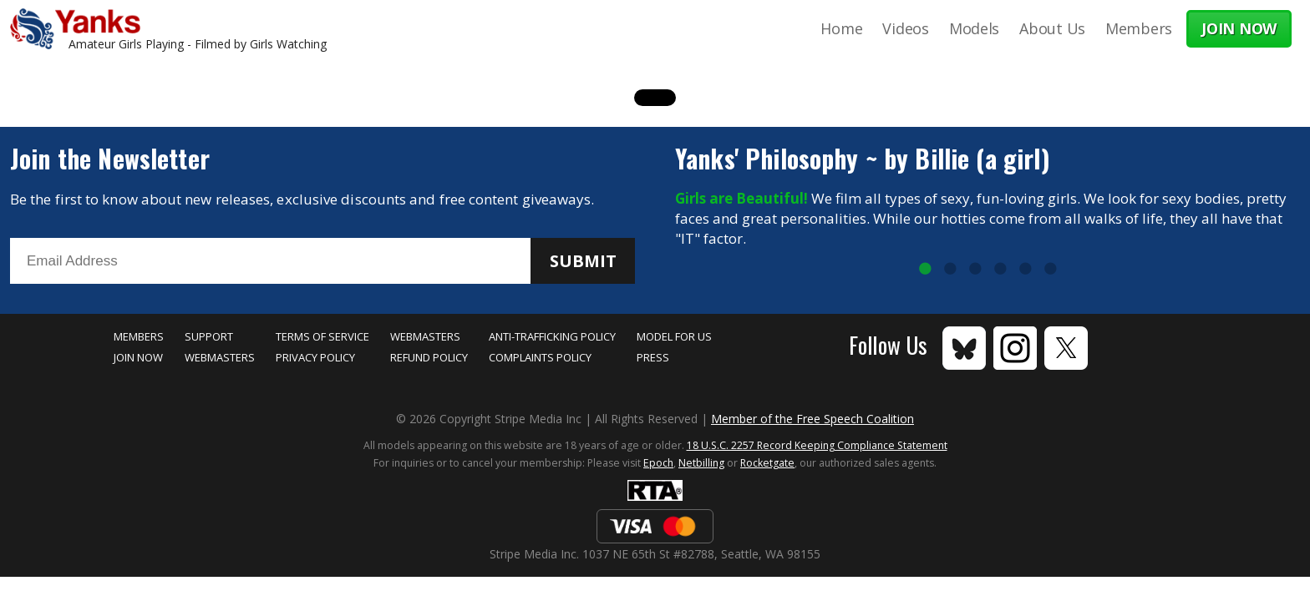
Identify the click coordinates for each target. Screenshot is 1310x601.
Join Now (138, 357)
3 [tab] (975, 269)
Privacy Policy (315, 357)
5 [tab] (1025, 269)
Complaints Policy (540, 357)
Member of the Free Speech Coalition (812, 419)
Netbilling (701, 463)
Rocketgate (767, 463)
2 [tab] (950, 269)
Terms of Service (322, 336)
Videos (905, 28)
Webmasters (220, 357)
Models (974, 28)
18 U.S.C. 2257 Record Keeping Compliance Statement (817, 445)
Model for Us (674, 336)
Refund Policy (429, 357)
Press (653, 357)
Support (209, 336)
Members (1138, 28)
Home (841, 28)
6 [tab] (1050, 269)
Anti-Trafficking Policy (552, 336)
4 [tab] (1000, 269)
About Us (1052, 28)
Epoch (658, 463)
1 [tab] (924, 269)
